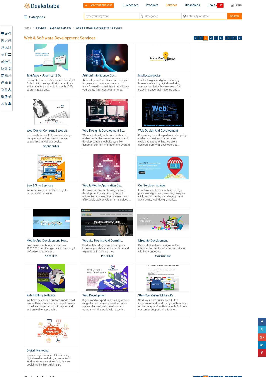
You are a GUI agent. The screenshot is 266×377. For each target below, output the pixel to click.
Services (172, 5)
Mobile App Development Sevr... (102, 186)
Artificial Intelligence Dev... (98, 75)
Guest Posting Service (125, 341)
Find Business (154, 340)
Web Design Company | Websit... (212, 75)
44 (234, 37)
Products (152, 5)
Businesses (131, 5)
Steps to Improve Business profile (221, 324)
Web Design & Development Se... (48, 131)
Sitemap (121, 356)
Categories (34, 17)
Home (27, 27)
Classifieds (192, 5)
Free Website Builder (88, 339)
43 (227, 37)
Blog (119, 352)
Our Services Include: (40, 186)
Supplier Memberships (218, 335)
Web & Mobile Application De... (211, 131)
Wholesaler (153, 327)
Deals (211, 5)
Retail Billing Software (41, 241)
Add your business (97, 5)
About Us (122, 335)
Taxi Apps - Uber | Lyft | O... (44, 75)
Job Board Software (94, 348)
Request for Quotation (159, 336)
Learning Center (214, 330)
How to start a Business (218, 348)
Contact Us (123, 347)
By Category (153, 323)
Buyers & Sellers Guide (126, 329)
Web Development (94, 241)
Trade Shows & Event (159, 349)
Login (238, 5)
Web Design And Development (101, 131)
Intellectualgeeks (148, 75)
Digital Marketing (203, 241)
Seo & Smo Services (150, 131)
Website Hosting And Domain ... (157, 186)
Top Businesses (156, 345)
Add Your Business (215, 344)
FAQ (118, 361)
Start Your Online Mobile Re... (155, 241)
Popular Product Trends (160, 332)
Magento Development (206, 186)
